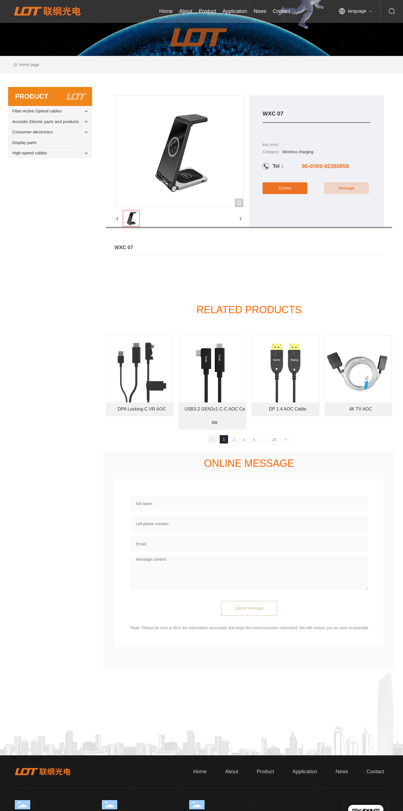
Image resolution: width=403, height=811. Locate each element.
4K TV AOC (360, 409)
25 (274, 439)
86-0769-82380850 (325, 166)
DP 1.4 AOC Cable (287, 409)
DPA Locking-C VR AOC (142, 409)
